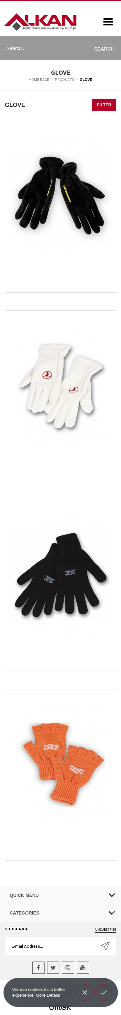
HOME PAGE (39, 80)
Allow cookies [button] (103, 991)
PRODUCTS (64, 80)
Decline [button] (84, 988)
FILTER (104, 104)
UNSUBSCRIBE (105, 929)
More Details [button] (47, 994)
